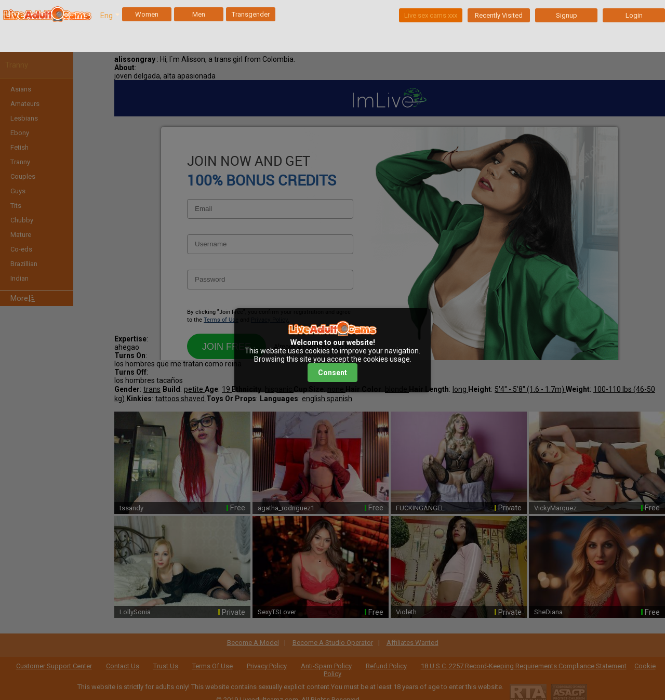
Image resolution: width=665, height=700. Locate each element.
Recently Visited (499, 15)
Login (634, 15)
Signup (566, 15)
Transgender (251, 14)
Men (198, 14)
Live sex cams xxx (430, 15)
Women (146, 14)
